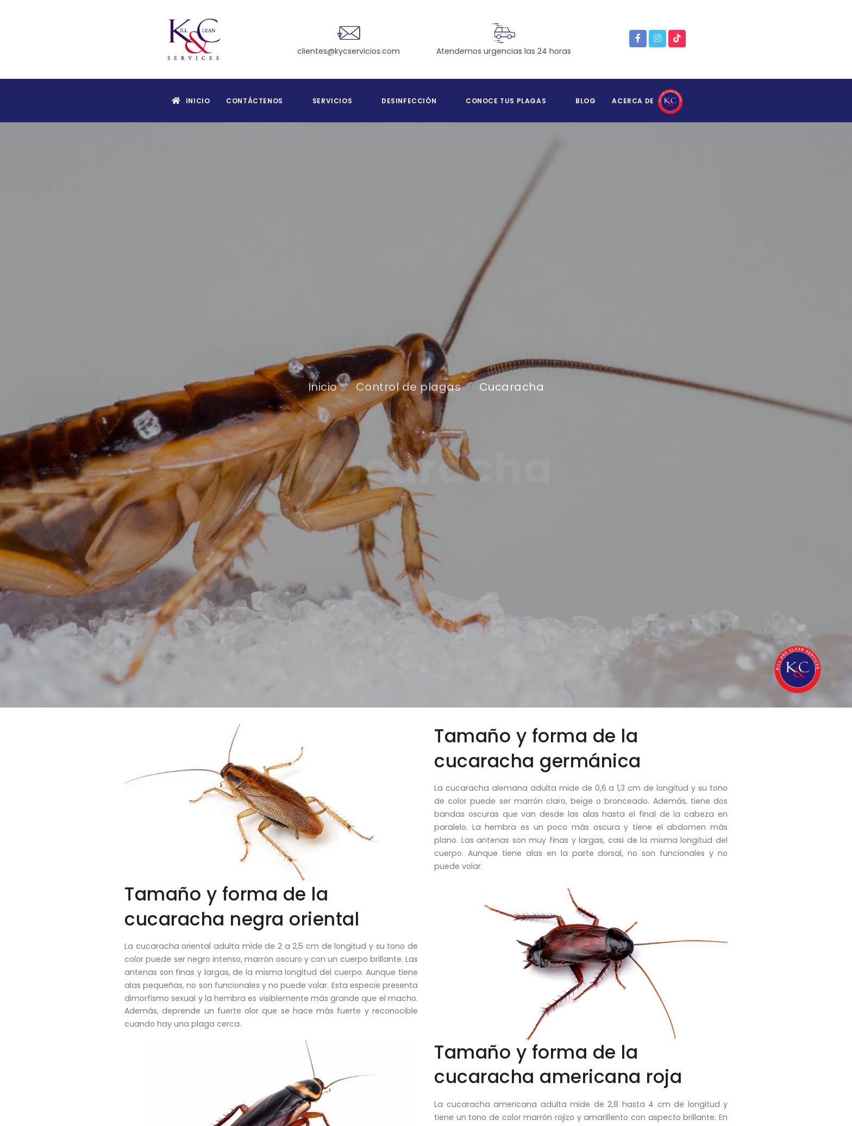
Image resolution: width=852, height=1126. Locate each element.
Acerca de (648, 101)
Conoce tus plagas (506, 100)
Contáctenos (254, 100)
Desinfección (408, 100)
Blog (585, 100)
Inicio (190, 100)
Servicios (332, 100)
